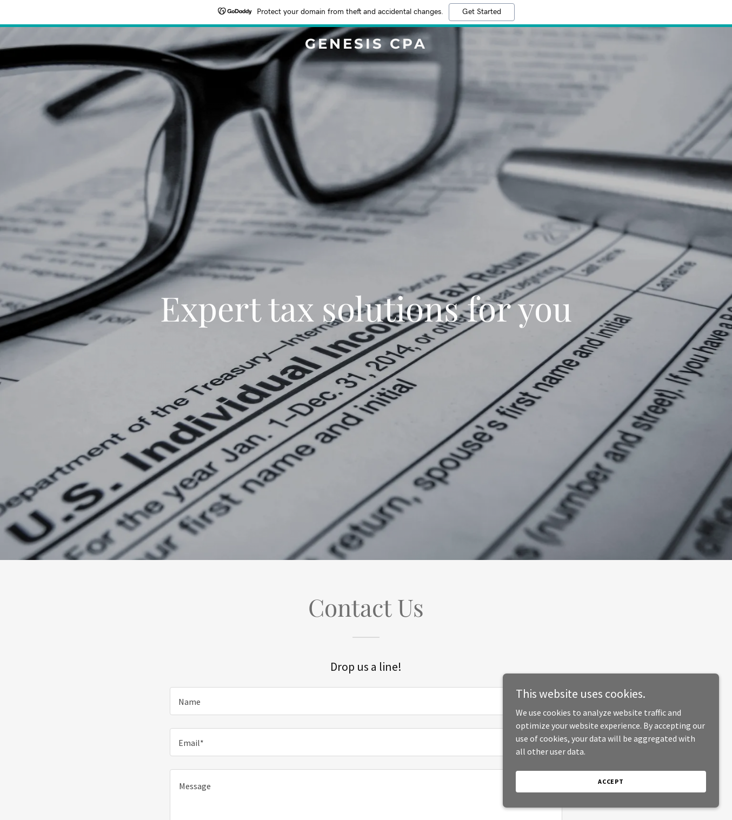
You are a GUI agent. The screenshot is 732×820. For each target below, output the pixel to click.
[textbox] (366, 701)
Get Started (481, 12)
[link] (365, 45)
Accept (611, 781)
